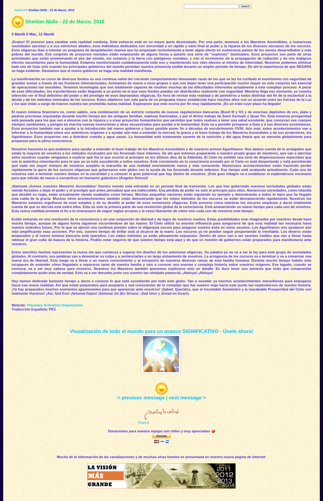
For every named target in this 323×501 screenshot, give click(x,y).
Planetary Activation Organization (55, 305)
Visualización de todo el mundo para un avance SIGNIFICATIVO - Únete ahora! (161, 331)
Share (142, 422)
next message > (187, 397)
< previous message (141, 397)
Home (18, 10)
